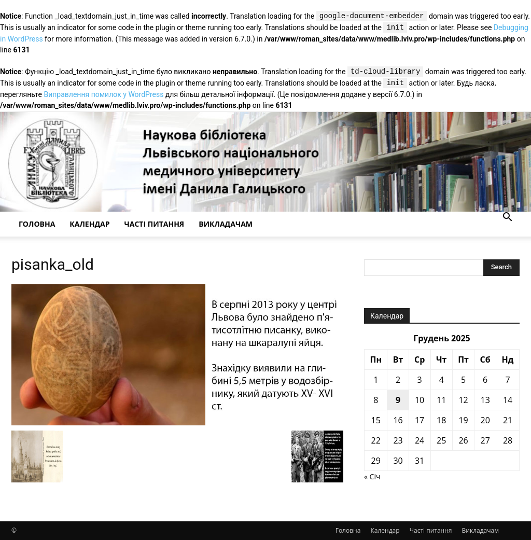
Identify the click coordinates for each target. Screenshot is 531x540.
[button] (507, 218)
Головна (37, 224)
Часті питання (154, 224)
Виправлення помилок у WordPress (103, 94)
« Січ (372, 476)
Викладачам (226, 224)
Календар (89, 224)
